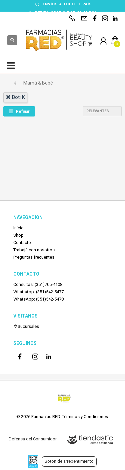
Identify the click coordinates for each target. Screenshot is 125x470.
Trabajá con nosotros (34, 249)
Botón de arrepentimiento (69, 461)
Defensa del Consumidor (33, 438)
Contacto (22, 242)
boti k (15, 97)
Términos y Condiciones (85, 416)
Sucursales (26, 326)
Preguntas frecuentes (33, 257)
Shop (18, 235)
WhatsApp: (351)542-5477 (38, 291)
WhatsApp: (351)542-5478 (38, 299)
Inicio (18, 227)
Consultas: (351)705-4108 (37, 284)
